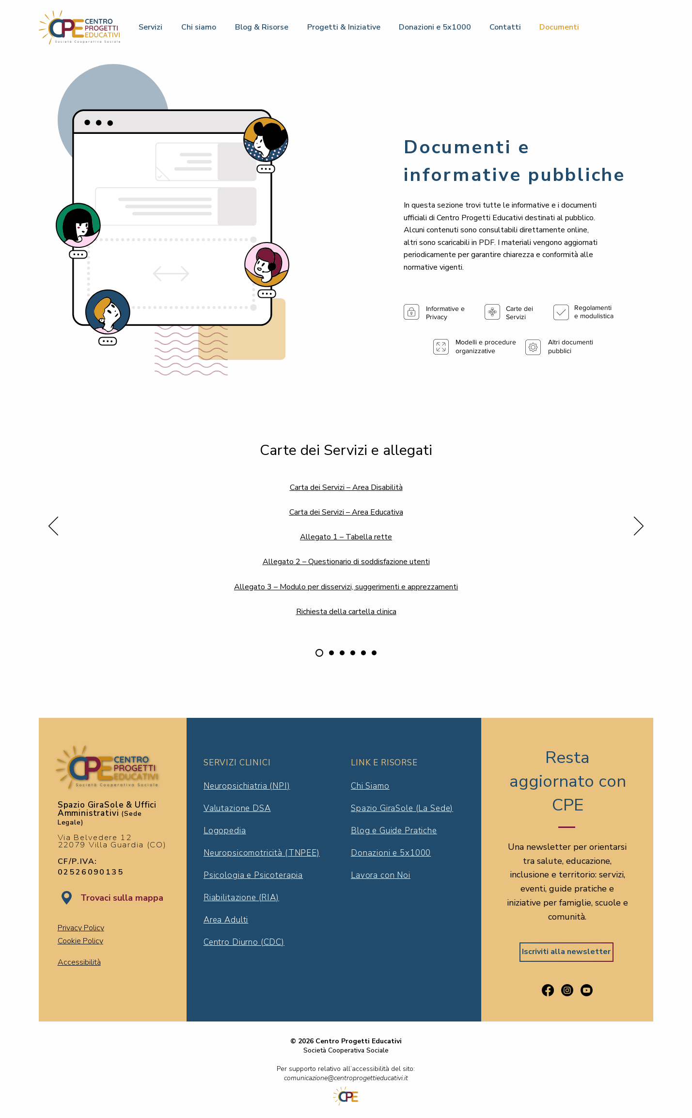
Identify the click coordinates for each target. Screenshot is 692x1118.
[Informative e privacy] (363, 652)
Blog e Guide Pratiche (394, 830)
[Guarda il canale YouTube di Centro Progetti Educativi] (587, 990)
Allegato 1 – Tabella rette (346, 537)
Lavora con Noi (380, 875)
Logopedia (225, 830)
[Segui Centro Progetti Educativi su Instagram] (567, 990)
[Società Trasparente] (352, 652)
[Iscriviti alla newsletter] (566, 952)
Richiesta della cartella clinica (346, 611)
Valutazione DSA (237, 808)
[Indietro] (53, 527)
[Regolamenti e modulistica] (331, 652)
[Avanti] (639, 527)
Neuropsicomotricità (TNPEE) (262, 853)
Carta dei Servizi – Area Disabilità (346, 487)
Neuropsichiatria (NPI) (247, 786)
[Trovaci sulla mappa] (121, 898)
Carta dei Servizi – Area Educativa (346, 512)
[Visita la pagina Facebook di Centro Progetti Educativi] (548, 990)
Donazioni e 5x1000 (391, 853)
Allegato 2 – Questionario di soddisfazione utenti (346, 561)
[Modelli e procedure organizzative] (342, 652)
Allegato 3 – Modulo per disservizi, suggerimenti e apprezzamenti (346, 587)
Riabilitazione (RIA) (241, 897)
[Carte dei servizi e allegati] (319, 653)
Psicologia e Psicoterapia (253, 875)
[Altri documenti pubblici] (374, 652)
